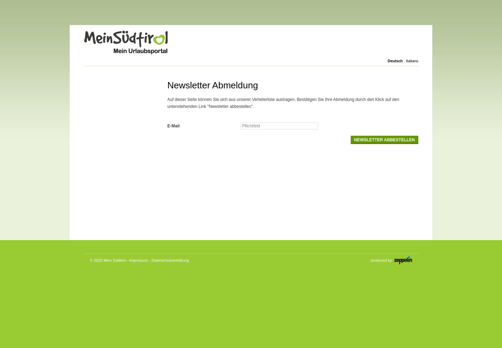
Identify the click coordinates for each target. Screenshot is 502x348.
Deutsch (395, 61)
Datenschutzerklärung (170, 260)
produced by (391, 260)
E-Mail (173, 126)
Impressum (138, 260)
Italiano (412, 61)
